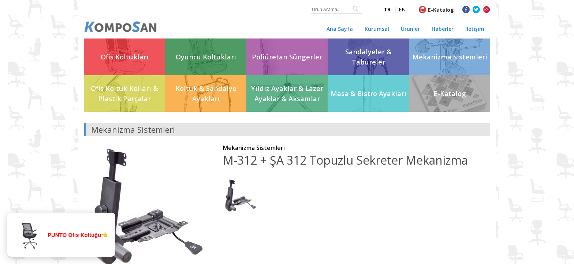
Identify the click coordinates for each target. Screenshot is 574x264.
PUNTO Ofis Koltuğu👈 (78, 235)
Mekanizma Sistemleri (254, 148)
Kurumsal (377, 28)
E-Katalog (441, 9)
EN (402, 9)
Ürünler (410, 28)
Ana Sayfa (340, 28)
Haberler (443, 28)
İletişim (474, 28)
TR (387, 9)
